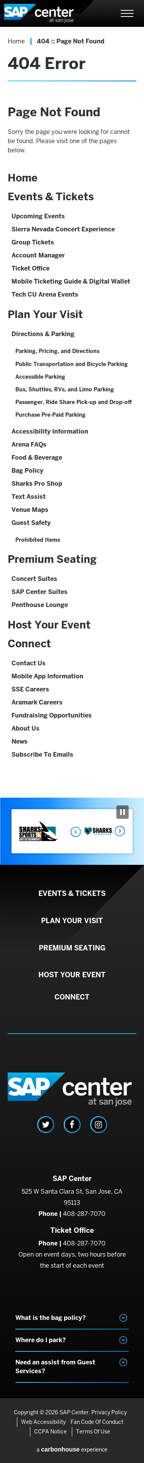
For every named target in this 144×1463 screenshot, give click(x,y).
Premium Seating (52, 559)
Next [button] (119, 831)
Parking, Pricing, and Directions (57, 351)
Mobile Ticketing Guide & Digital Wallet (71, 281)
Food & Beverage (37, 458)
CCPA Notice (50, 1431)
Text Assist (29, 497)
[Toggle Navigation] (127, 13)
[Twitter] (45, 1124)
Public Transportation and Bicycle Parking (71, 364)
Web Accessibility (43, 1421)
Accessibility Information (50, 431)
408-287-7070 (84, 1214)
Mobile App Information (47, 676)
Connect (29, 643)
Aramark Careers (37, 702)
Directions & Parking (43, 334)
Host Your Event (49, 625)
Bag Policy (27, 471)
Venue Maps (30, 510)
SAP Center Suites (40, 592)
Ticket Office (31, 268)
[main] (72, 412)
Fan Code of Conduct (97, 1421)
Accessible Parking (40, 376)
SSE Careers (30, 689)
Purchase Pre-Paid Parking (50, 414)
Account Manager (38, 255)
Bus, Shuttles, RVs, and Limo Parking (64, 389)
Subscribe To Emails (42, 754)
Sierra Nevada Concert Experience (63, 229)
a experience (72, 1449)
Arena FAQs (29, 444)
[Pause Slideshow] (122, 812)
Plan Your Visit (45, 314)
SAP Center (46, 13)
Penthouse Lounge (40, 605)
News (20, 741)
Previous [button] (73, 831)
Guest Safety (31, 523)
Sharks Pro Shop (37, 484)
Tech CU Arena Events (45, 294)
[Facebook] (72, 1124)
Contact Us (29, 663)
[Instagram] (98, 1124)
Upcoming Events (38, 216)
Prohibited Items (37, 539)
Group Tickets (33, 242)
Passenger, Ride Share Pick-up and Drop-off (73, 402)
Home (16, 41)
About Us (26, 728)
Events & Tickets (51, 196)
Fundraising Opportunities (52, 715)
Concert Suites (34, 579)
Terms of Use (93, 1431)
